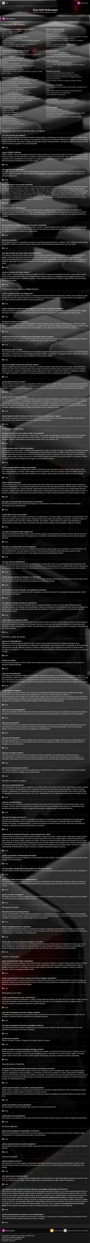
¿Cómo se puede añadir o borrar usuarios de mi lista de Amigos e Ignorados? (65, 65)
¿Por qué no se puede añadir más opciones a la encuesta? (19, 87)
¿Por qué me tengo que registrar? (12, 31)
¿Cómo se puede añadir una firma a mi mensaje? (17, 83)
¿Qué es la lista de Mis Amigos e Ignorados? (59, 63)
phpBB (49, 356)
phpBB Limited (79, 1163)
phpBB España (20, 1237)
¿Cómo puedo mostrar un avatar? (12, 67)
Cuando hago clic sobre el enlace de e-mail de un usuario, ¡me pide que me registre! (22, 72)
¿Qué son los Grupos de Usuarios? (56, 35)
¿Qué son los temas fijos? (9, 120)
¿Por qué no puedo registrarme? (11, 35)
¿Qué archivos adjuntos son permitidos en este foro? (62, 101)
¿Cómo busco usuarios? (53, 78)
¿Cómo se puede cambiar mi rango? (13, 69)
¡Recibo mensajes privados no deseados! (58, 54)
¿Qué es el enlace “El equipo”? (55, 46)
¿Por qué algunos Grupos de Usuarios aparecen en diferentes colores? (64, 41)
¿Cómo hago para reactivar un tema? (13, 102)
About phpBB (73, 1165)
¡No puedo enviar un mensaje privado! (57, 52)
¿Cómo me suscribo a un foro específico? (58, 92)
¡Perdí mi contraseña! (8, 42)
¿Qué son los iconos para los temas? (13, 124)
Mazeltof (16, 1239)
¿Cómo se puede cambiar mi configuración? (15, 52)
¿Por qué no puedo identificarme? (12, 38)
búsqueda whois (73, 1193)
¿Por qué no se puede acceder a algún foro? (15, 91)
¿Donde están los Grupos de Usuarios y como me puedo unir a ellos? (67, 36)
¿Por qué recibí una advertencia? (12, 94)
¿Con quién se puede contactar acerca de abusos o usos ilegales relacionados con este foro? (65, 114)
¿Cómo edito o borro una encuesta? (12, 89)
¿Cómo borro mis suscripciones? (56, 94)
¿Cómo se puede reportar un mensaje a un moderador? (18, 96)
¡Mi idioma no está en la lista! (10, 64)
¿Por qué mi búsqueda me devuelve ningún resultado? (62, 75)
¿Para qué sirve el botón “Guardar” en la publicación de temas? (21, 98)
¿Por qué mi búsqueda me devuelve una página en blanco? (64, 76)
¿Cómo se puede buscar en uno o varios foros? (60, 73)
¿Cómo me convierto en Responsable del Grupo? (61, 38)
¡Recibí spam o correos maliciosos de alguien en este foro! (63, 56)
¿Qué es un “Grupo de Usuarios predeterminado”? (61, 44)
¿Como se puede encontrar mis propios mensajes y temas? (64, 80)
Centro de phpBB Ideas (9, 1180)
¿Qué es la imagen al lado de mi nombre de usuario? (18, 65)
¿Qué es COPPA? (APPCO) (10, 33)
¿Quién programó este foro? (54, 109)
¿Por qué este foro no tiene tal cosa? (57, 111)
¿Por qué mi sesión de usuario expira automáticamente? (19, 44)
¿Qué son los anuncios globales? (12, 116)
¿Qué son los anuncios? (9, 118)
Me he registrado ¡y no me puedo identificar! (15, 36)
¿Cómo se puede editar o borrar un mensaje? (15, 81)
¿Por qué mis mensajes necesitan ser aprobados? (17, 100)
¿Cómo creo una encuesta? (10, 85)
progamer (7, 1239)
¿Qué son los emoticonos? (10, 112)
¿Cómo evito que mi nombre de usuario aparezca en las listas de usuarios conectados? (21, 55)
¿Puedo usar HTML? (8, 110)
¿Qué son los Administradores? (55, 31)
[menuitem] (5, 3)
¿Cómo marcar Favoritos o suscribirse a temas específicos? (64, 90)
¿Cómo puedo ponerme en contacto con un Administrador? (63, 117)
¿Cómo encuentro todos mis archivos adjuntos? (60, 103)
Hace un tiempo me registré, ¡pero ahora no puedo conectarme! (21, 40)
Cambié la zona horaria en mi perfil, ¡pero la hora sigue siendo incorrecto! (20, 61)
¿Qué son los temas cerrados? (11, 122)
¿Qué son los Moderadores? (54, 33)
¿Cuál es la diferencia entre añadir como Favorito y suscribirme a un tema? (66, 88)
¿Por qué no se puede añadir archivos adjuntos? (16, 93)
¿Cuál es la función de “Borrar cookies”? (14, 46)
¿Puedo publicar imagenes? (10, 114)
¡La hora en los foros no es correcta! (13, 58)
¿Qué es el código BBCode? (10, 109)
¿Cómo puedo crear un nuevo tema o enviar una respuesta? (20, 79)
